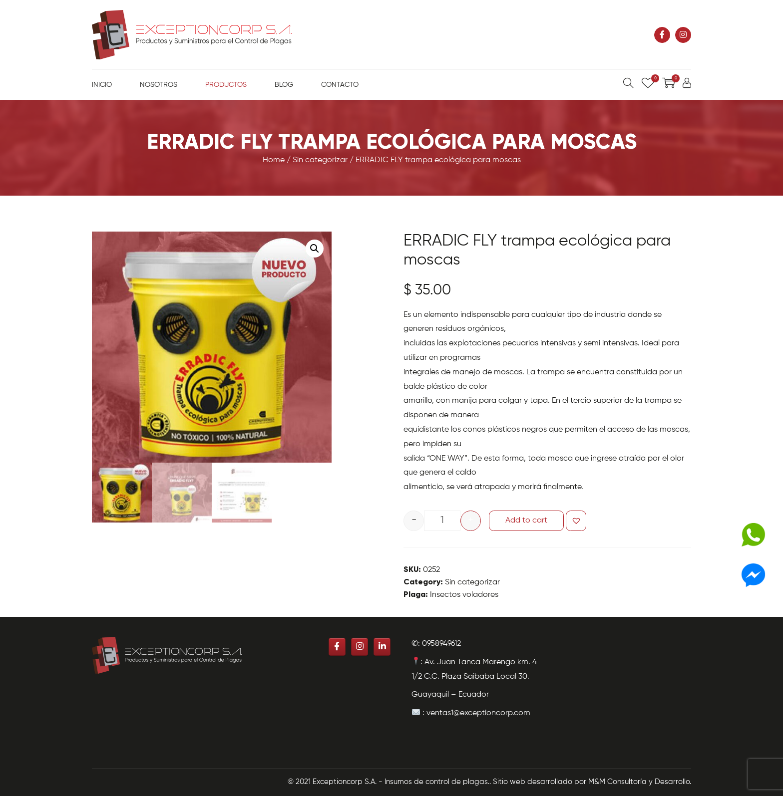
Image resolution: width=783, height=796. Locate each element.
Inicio (102, 84)
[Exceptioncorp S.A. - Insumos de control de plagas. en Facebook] (662, 35)
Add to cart (526, 521)
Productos (226, 84)
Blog (284, 84)
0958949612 (441, 644)
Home (274, 160)
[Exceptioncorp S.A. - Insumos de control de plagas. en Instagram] (683, 35)
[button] (576, 521)
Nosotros (158, 84)
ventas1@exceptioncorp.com (478, 713)
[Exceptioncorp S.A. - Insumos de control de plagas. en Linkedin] (382, 647)
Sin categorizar (320, 160)
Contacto (340, 84)
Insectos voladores (464, 595)
